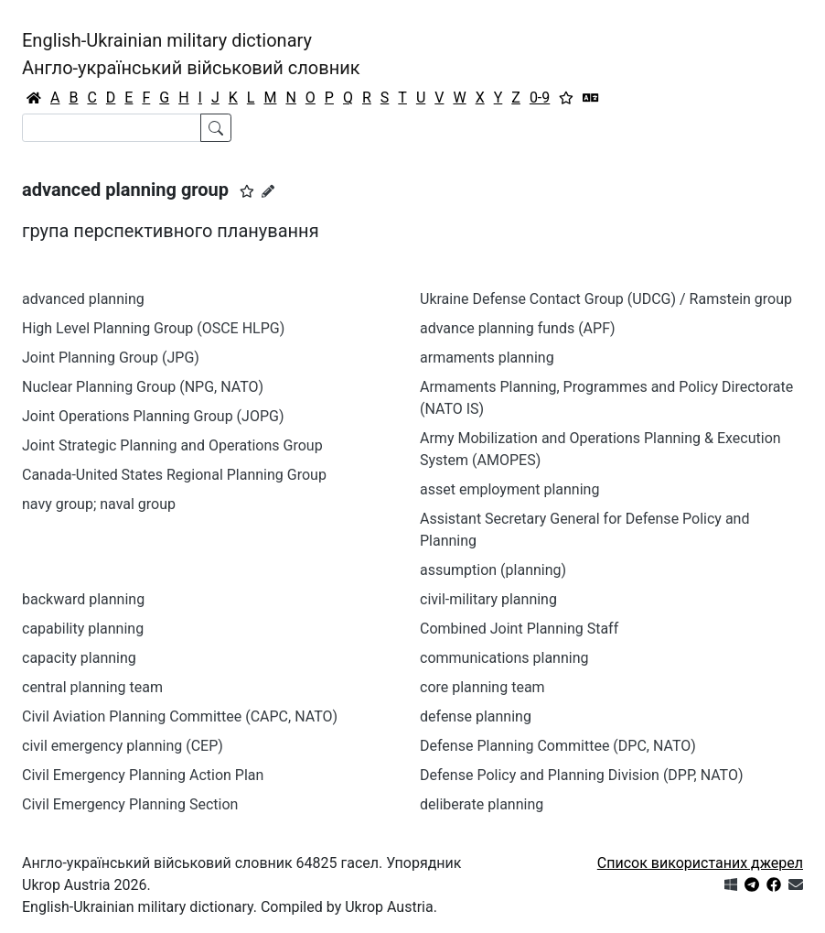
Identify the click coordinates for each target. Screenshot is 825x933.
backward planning (83, 599)
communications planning (504, 658)
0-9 (540, 97)
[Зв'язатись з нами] (795, 885)
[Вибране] (566, 98)
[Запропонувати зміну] (268, 191)
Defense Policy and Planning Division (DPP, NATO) (582, 775)
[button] (247, 191)
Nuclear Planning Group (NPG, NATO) (142, 387)
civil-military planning (488, 599)
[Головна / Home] (34, 98)
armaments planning (487, 357)
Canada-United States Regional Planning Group (174, 474)
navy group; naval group (99, 504)
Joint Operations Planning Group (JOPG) (153, 416)
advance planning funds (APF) (518, 328)
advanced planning (83, 299)
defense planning (475, 716)
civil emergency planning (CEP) (122, 745)
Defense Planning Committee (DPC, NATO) (558, 745)
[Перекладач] (591, 98)
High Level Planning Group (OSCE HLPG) (153, 328)
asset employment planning (509, 489)
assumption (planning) (493, 570)
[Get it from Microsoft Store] (730, 885)
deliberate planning (481, 804)
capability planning (83, 628)
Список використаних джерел (700, 863)
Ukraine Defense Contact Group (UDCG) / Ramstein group (606, 299)
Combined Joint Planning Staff (519, 628)
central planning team (92, 687)
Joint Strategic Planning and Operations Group (172, 445)
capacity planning (79, 658)
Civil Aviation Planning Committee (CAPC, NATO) (180, 716)
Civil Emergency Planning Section (130, 804)
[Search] (111, 128)
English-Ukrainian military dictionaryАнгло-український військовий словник (191, 54)
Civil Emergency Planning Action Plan (142, 775)
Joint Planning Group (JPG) (110, 357)
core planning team (482, 687)
